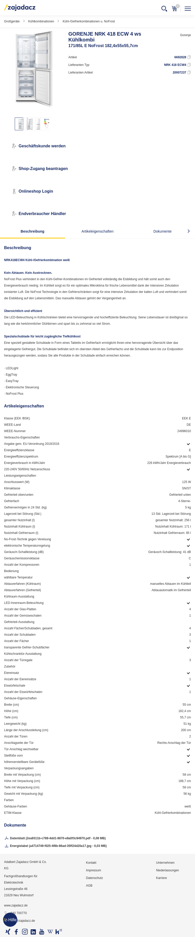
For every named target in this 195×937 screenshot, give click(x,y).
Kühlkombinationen (41, 21)
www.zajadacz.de (16, 905)
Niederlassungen (167, 870)
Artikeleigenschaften (97, 231)
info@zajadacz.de (19, 921)
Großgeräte (12, 21)
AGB (89, 885)
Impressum (93, 870)
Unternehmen (165, 862)
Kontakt (91, 862)
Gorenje (185, 35)
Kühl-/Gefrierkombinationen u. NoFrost (89, 21)
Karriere (161, 878)
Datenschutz (94, 878)
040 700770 (15, 913)
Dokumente (162, 231)
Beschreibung (32, 231)
